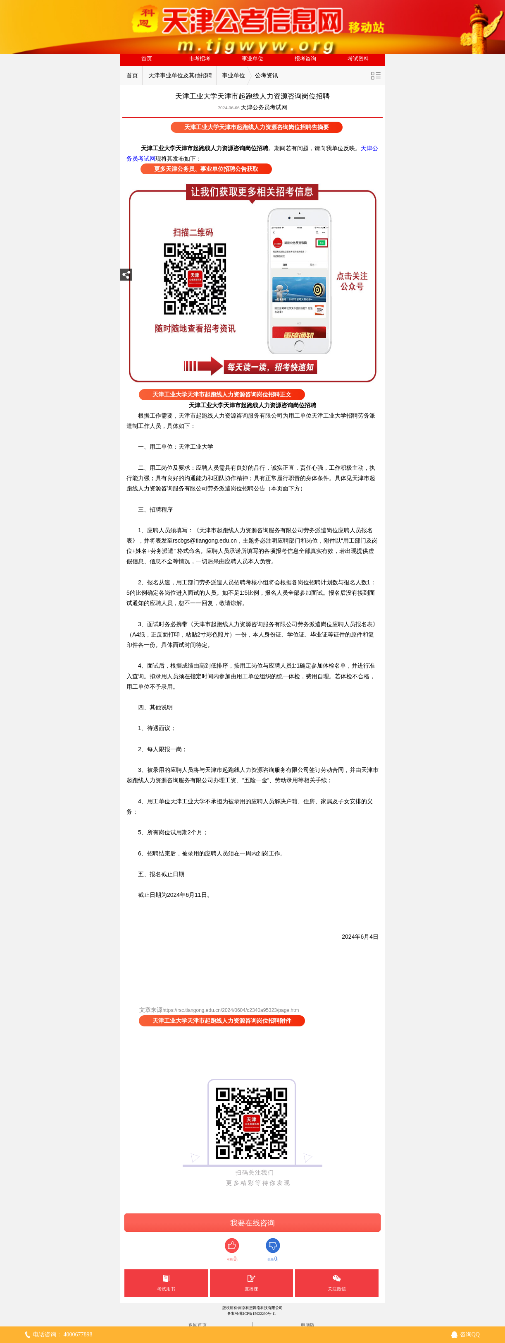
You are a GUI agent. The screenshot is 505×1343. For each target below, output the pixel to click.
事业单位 (252, 59)
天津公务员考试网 (264, 107)
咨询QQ (470, 1334)
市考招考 (199, 59)
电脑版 (307, 1324)
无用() (273, 1250)
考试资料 (358, 59)
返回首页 (197, 1324)
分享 (126, 277)
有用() (232, 1250)
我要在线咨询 (252, 1223)
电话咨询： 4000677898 (63, 1334)
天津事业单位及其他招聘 (180, 75)
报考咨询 (305, 59)
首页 (146, 59)
